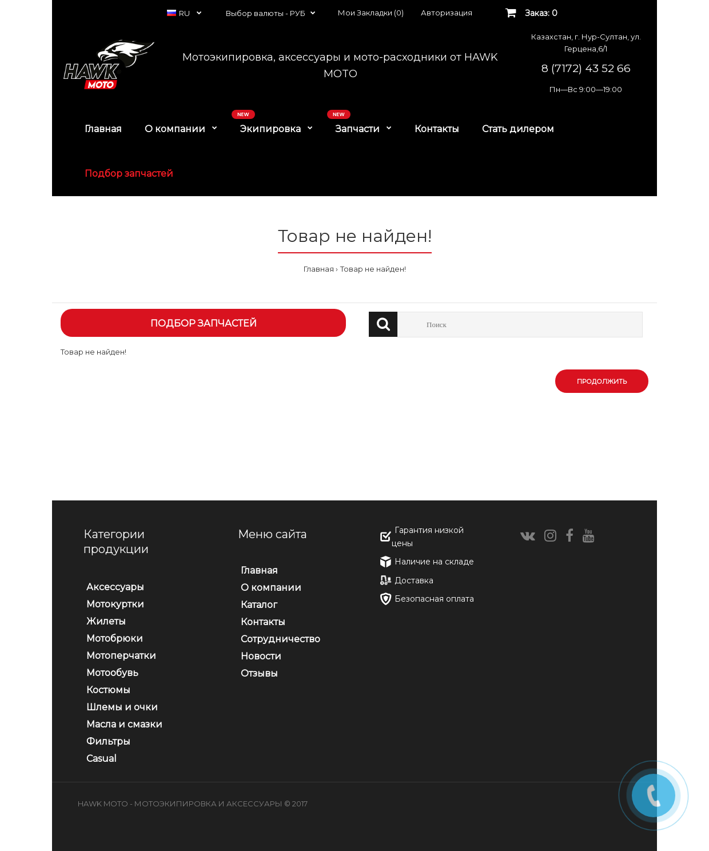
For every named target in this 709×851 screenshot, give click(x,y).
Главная (319, 268)
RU (179, 13)
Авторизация (446, 12)
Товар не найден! (373, 268)
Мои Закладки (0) (371, 12)
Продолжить (602, 381)
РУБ (297, 13)
